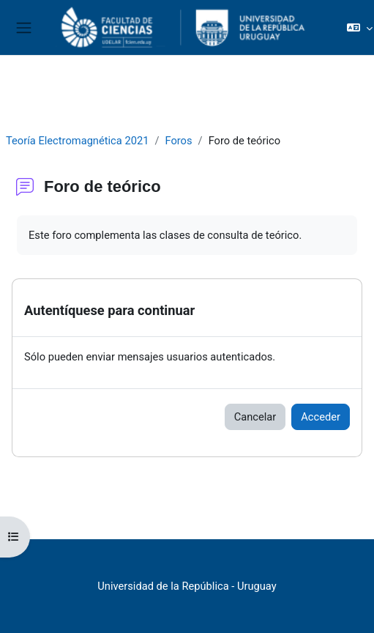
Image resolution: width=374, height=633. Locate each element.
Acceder (320, 416)
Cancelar (255, 416)
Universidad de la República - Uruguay (186, 586)
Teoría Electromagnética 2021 (77, 140)
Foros (178, 140)
